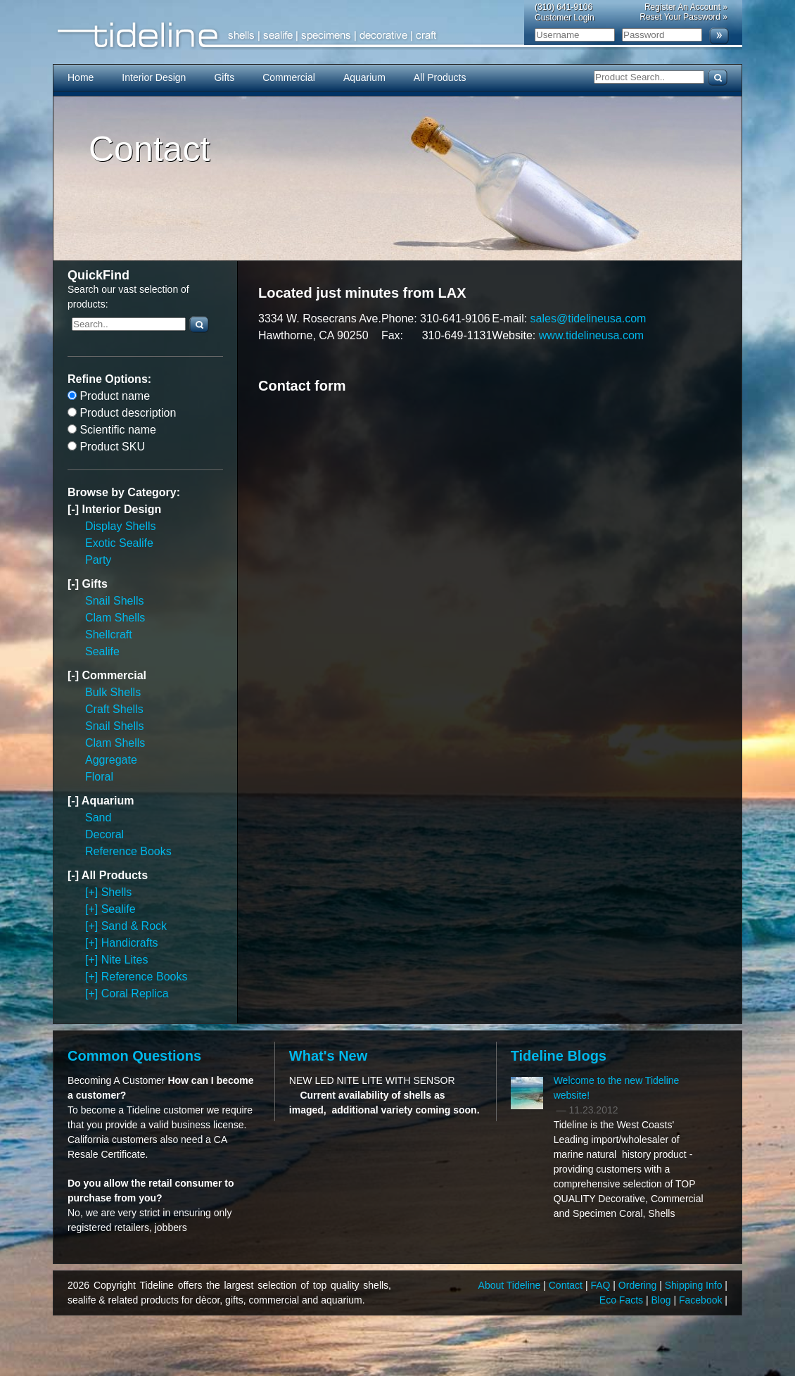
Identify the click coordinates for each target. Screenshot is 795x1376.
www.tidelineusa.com (591, 335)
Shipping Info (695, 1285)
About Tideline (511, 1285)
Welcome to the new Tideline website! (617, 1088)
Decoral (104, 834)
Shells (116, 892)
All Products (440, 77)
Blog (662, 1300)
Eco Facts (622, 1300)
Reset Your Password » (683, 17)
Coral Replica (135, 993)
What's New (328, 1055)
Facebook (702, 1300)
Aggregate (111, 760)
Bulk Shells (113, 692)
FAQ (601, 1285)
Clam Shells (115, 618)
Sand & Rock (134, 926)
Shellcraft (108, 634)
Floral (99, 777)
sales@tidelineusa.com (588, 318)
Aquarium (364, 77)
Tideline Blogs (558, 1055)
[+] (93, 892)
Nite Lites (124, 960)
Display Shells (120, 526)
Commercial (288, 77)
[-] (75, 509)
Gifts (224, 77)
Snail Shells (114, 601)
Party (98, 560)
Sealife (102, 651)
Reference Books (128, 851)
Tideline (397, 35)
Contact (567, 1285)
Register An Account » (685, 7)
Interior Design (154, 77)
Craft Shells (114, 709)
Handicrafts (129, 943)
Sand (98, 817)
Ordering (638, 1285)
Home (81, 77)
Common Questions (134, 1055)
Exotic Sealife (119, 543)
